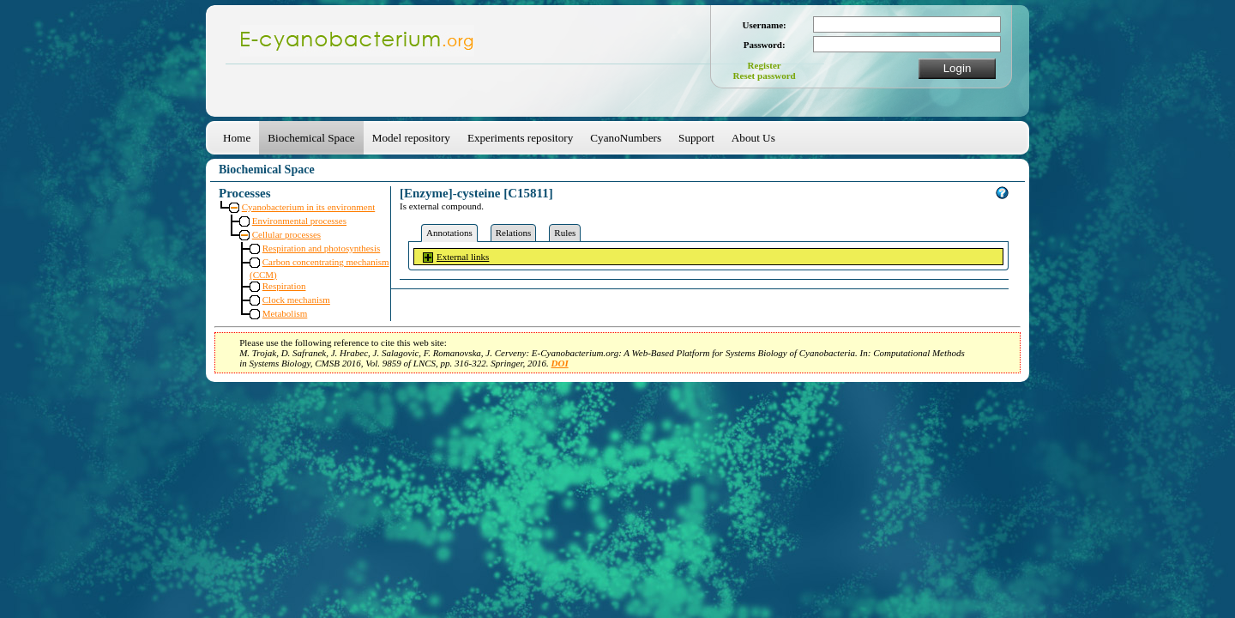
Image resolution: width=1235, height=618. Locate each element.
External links (463, 256)
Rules (564, 232)
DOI (560, 363)
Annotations (449, 232)
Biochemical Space (311, 137)
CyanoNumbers (625, 137)
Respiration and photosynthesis (321, 248)
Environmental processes (299, 220)
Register (764, 65)
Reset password (764, 75)
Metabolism (285, 313)
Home (236, 137)
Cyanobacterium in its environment (309, 207)
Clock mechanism (296, 299)
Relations (514, 232)
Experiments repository (520, 137)
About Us (753, 137)
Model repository (411, 137)
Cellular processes (286, 234)
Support (696, 137)
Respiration (284, 286)
